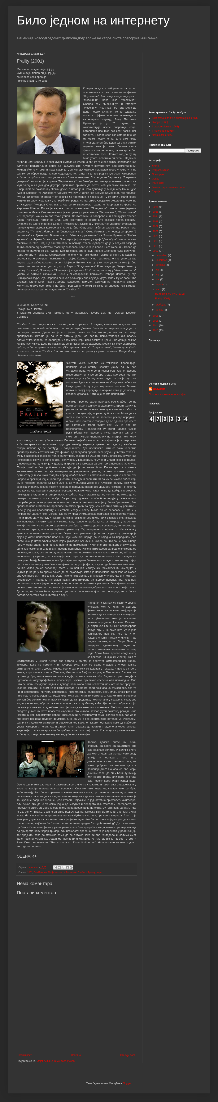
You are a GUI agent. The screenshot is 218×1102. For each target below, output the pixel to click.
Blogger (126, 1083)
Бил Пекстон (40, 872)
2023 (156, 221)
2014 (156, 325)
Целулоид (159, 388)
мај (158, 279)
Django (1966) (160, 122)
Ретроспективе (160, 170)
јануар (160, 309)
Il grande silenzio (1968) (165, 126)
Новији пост (25, 1055)
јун (158, 274)
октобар (161, 264)
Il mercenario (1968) (163, 130)
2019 (156, 241)
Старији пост (127, 1055)
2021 (156, 231)
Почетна (76, 1055)
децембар (162, 255)
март (159, 289)
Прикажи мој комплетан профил (167, 394)
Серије (156, 191)
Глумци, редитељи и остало (168, 187)
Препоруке (158, 174)
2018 (156, 246)
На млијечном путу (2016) (170, 293)
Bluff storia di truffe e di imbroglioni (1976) (175, 118)
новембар (162, 260)
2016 (156, 315)
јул (158, 269)
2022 (156, 226)
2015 (156, 320)
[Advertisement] (76, 1019)
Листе (155, 165)
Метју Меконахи (56, 872)
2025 (156, 211)
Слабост (82, 872)
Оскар (155, 178)
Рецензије (71, 872)
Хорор (100, 872)
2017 (156, 250)
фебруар (161, 304)
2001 (29, 872)
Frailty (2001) (162, 298)
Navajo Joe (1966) (162, 134)
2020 (156, 236)
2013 (156, 330)
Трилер (91, 872)
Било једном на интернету (93, 20)
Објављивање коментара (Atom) (56, 1061)
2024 (156, 216)
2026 (156, 206)
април (160, 284)
